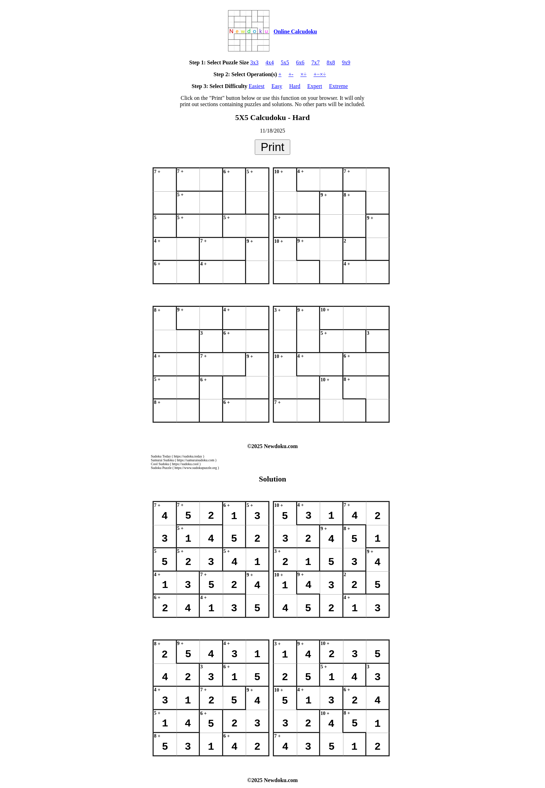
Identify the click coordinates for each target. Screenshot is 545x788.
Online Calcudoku (295, 31)
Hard (294, 86)
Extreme (338, 86)
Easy (276, 86)
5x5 (285, 62)
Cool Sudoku (160, 464)
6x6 (300, 62)
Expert (314, 86)
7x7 (315, 62)
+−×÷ (320, 74)
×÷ (303, 74)
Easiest (257, 86)
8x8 (331, 62)
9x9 (346, 62)
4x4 (270, 62)
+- (290, 74)
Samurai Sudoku (162, 460)
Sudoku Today (161, 456)
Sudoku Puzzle (161, 468)
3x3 (254, 62)
